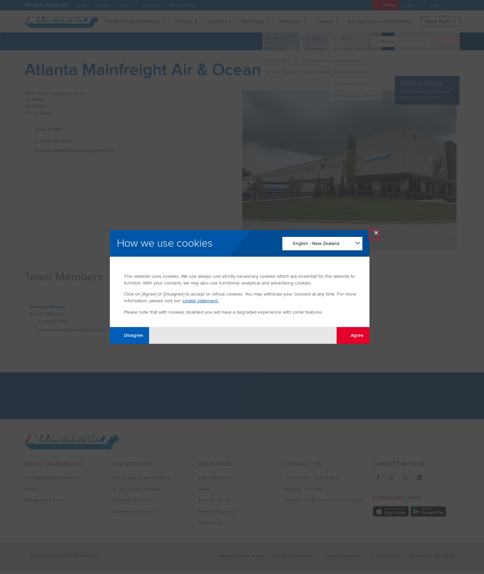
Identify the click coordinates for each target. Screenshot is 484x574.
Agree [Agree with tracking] (353, 335)
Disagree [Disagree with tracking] (129, 335)
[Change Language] (322, 243)
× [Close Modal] (376, 234)
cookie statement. (200, 301)
